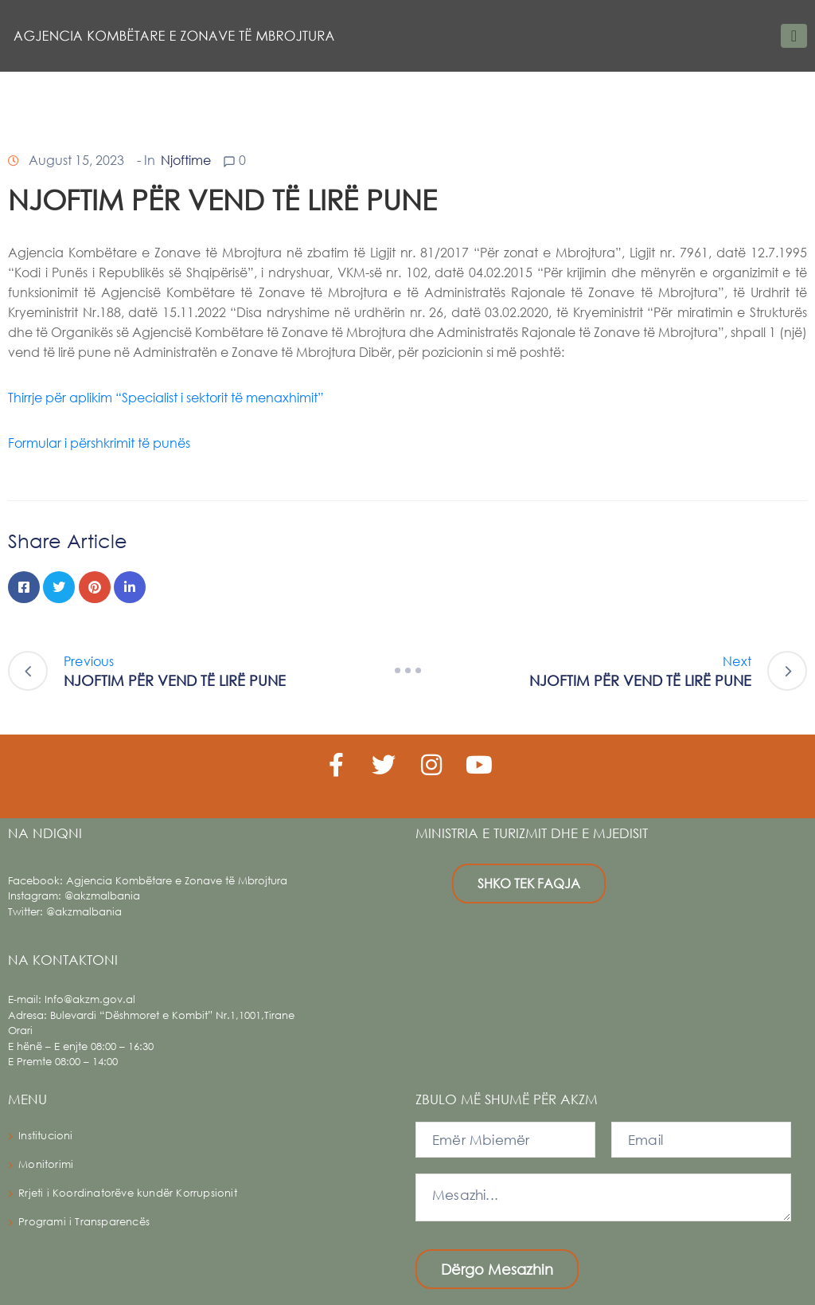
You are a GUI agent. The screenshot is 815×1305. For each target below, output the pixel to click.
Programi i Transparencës (84, 1222)
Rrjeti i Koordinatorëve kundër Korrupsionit (127, 1193)
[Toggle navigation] (794, 36)
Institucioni (45, 1135)
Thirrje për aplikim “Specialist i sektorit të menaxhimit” (166, 397)
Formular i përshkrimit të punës (99, 442)
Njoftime (186, 159)
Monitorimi (45, 1164)
